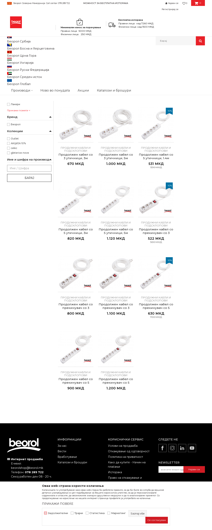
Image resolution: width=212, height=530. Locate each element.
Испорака (115, 439)
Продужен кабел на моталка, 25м (74, 130)
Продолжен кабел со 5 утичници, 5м (188, 203)
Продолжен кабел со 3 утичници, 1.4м (150, 130)
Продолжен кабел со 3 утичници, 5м (74, 203)
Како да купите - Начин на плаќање (127, 431)
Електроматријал (72, 53)
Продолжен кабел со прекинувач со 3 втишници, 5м (150, 277)
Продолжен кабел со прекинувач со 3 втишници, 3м (112, 277)
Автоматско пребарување (83, 66)
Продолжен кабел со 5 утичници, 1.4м (112, 203)
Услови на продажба (123, 412)
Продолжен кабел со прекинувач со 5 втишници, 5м (112, 349)
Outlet (15, 189)
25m (13, 89)
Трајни (78, 513)
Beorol (10, 53)
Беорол (15, 175)
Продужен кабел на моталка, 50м (112, 130)
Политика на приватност (125, 423)
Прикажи (158, 66)
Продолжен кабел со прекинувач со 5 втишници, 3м (74, 349)
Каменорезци (19, 150)
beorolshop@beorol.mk (27, 435)
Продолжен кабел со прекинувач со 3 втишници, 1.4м (74, 277)
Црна (14, 108)
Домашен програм (46, 53)
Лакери (15, 155)
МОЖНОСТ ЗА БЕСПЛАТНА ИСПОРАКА (105, 3)
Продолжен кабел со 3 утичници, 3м (188, 130)
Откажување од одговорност (129, 418)
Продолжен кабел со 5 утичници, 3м (150, 203)
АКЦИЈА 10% (18, 194)
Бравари (16, 136)
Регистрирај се (170, 9)
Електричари (19, 146)
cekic (14, 199)
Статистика (97, 513)
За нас (62, 412)
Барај (29, 229)
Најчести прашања (121, 454)
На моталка (18, 122)
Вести (62, 418)
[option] (106, 3)
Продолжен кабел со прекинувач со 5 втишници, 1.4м (188, 277)
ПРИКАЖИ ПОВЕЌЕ (57, 504)
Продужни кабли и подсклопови (27, 72)
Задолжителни (58, 513)
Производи (24, 53)
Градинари (17, 141)
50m (14, 94)
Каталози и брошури (72, 429)
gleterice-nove (20, 204)
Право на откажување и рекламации (125, 447)
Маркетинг (118, 513)
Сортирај (111, 66)
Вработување (67, 423)
